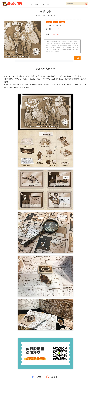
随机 (48, 4)
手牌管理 (49, 22)
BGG (77, 58)
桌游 (31, 4)
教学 (36, 4)
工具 (42, 4)
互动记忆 (62, 22)
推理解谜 (55, 22)
